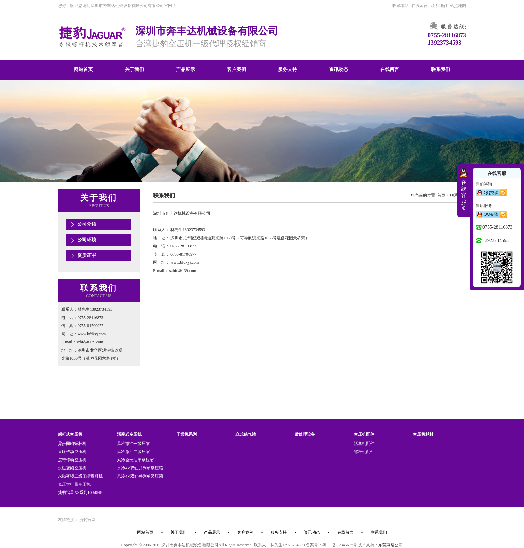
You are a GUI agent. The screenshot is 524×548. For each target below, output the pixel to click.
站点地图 (458, 5)
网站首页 (83, 69)
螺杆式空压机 (70, 434)
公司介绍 (86, 224)
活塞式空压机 (129, 434)
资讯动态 (338, 69)
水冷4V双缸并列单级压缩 (140, 468)
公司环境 (86, 239)
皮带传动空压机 (72, 459)
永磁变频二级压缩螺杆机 (80, 476)
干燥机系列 (186, 434)
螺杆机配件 (364, 451)
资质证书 (86, 255)
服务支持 (287, 69)
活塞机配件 (364, 443)
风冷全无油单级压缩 (135, 459)
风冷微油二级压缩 (133, 451)
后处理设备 (305, 434)
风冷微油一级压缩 (133, 443)
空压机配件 (364, 434)
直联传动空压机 (72, 451)
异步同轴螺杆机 (72, 443)
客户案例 (236, 69)
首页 (441, 195)
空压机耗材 (423, 434)
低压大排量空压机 (74, 484)
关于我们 (134, 69)
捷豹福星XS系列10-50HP (80, 492)
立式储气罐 (245, 434)
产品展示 (185, 69)
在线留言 (419, 5)
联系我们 (439, 5)
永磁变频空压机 (72, 468)
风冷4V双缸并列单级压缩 (140, 476)
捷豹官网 (87, 519)
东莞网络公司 (390, 545)
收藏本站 (400, 5)
